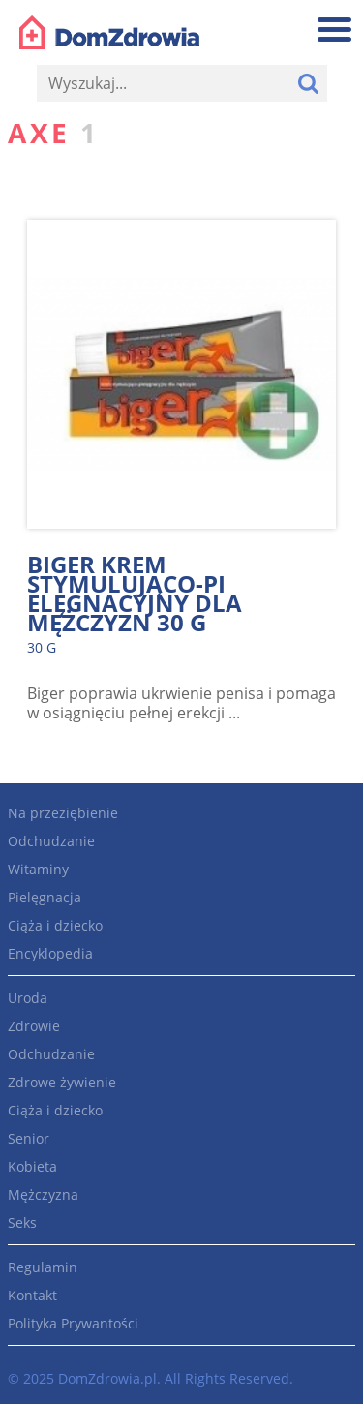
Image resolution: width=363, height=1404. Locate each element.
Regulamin (42, 1267)
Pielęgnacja (44, 897)
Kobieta (32, 1166)
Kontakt (32, 1295)
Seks (22, 1222)
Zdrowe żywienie (62, 1082)
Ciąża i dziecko (55, 925)
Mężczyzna (43, 1194)
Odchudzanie (51, 841)
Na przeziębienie (63, 813)
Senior (28, 1138)
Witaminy (38, 869)
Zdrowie (34, 1026)
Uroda (27, 998)
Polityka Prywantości (73, 1323)
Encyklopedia (50, 953)
